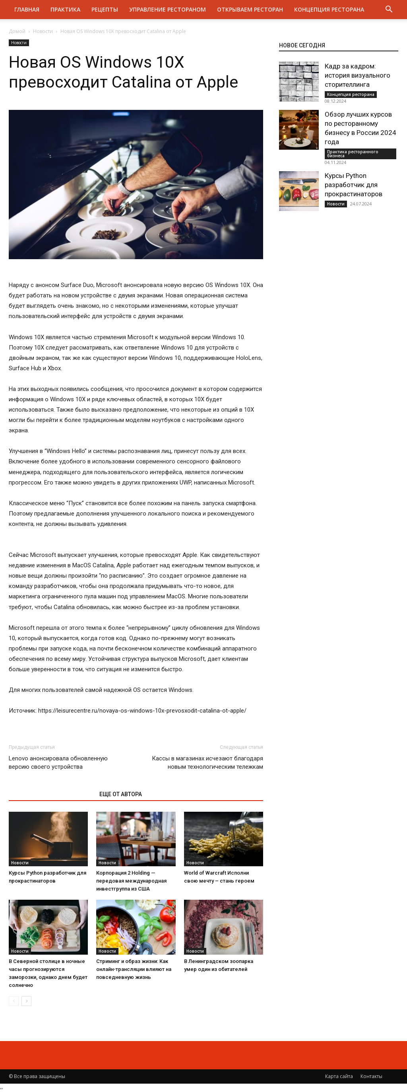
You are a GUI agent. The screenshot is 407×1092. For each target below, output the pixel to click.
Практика (65, 9)
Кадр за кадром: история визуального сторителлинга (357, 75)
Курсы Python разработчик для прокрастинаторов (353, 185)
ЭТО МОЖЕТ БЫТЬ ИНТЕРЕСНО (50, 794)
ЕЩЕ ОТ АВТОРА (120, 794)
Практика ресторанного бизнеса (352, 153)
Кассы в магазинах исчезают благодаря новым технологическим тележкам (207, 762)
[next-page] (26, 1001)
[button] (388, 10)
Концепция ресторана (329, 9)
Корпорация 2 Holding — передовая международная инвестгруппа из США (131, 881)
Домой (17, 31)
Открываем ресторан (250, 9)
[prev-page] (14, 1001)
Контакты (371, 1076)
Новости (43, 31)
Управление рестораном (167, 9)
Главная (26, 9)
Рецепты (104, 9)
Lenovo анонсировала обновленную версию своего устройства (58, 762)
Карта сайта (339, 1076)
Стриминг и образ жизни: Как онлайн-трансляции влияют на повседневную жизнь (133, 969)
